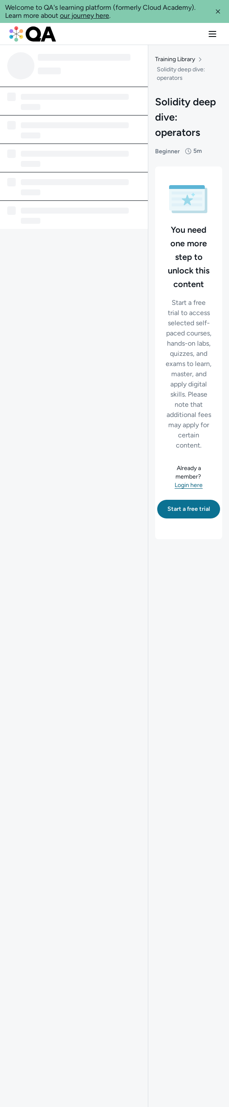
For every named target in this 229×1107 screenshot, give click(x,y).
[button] (218, 11)
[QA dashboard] (32, 34)
